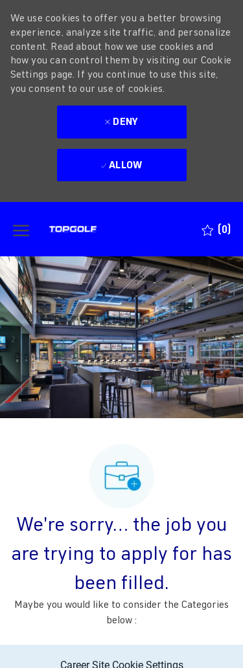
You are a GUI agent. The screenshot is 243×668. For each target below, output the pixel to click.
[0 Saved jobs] (216, 229)
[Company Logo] (96, 229)
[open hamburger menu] (21, 229)
